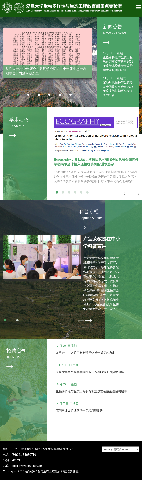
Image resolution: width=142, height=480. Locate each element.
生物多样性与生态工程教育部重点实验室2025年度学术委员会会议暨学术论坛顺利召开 (118, 64)
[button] (18, 95)
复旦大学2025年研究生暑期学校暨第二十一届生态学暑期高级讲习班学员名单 (46, 71)
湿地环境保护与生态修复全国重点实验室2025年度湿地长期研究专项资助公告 (118, 89)
